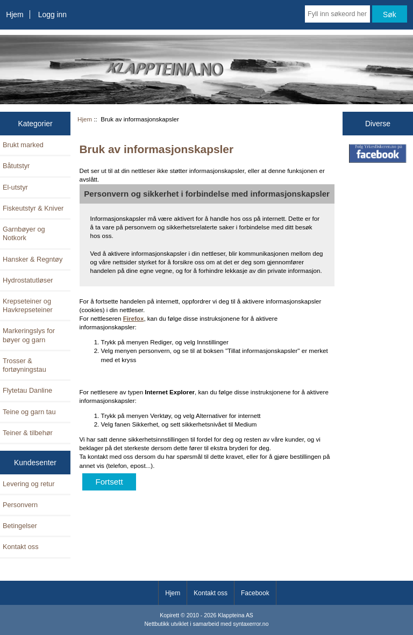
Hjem (14, 14)
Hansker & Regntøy (32, 259)
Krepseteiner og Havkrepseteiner (28, 305)
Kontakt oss (21, 547)
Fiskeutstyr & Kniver (33, 208)
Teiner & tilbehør (28, 433)
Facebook (255, 593)
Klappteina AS (235, 615)
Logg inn (52, 14)
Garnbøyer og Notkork (24, 233)
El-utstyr (15, 187)
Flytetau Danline (27, 390)
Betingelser (20, 526)
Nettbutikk (157, 624)
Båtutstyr (16, 166)
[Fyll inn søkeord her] (337, 14)
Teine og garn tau (29, 412)
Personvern (20, 505)
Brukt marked (23, 145)
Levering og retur (28, 484)
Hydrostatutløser (28, 280)
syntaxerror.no (250, 624)
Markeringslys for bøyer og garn (29, 335)
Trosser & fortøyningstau (24, 365)
